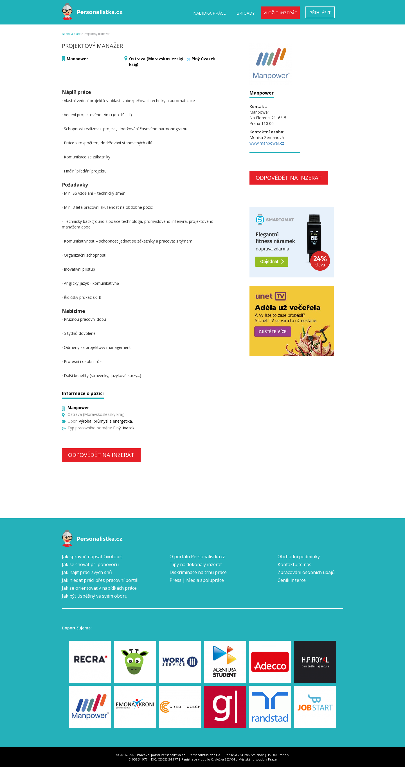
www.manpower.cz (266, 143)
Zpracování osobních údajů (306, 572)
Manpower (77, 58)
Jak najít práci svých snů (87, 572)
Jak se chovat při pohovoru (90, 564)
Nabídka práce (209, 13)
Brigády (246, 13)
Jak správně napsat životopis (92, 556)
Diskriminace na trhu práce (198, 572)
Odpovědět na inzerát (101, 455)
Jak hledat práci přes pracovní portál (100, 580)
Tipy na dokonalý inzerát (196, 564)
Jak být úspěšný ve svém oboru (94, 596)
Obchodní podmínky (299, 556)
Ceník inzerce (292, 580)
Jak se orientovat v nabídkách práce (99, 588)
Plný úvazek (204, 58)
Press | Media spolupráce (197, 580)
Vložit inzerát (280, 12)
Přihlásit (320, 12)
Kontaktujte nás (294, 564)
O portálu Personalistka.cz (197, 556)
